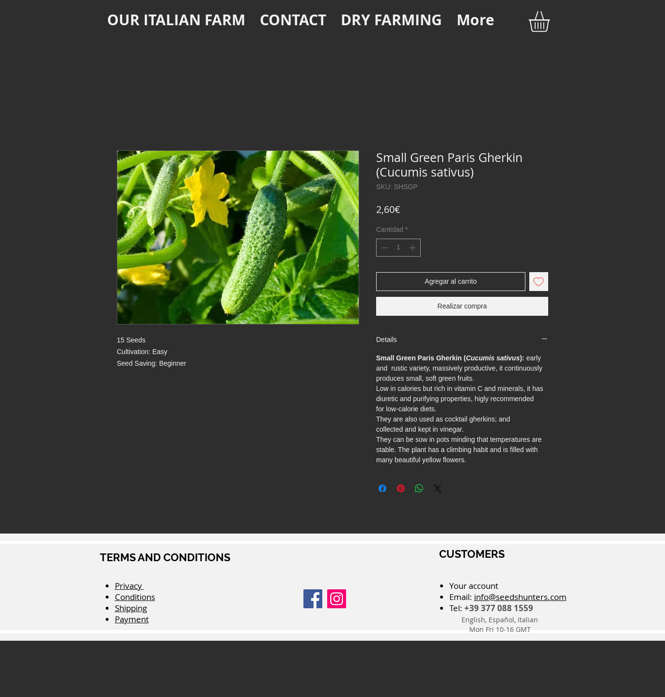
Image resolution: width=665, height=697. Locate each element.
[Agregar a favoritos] (538, 281)
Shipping (131, 608)
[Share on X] (437, 488)
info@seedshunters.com (520, 596)
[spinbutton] (398, 247)
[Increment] (413, 247)
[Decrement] (384, 247)
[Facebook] (312, 598)
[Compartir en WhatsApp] (419, 488)
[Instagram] (336, 598)
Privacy (129, 585)
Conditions (135, 596)
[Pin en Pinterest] (401, 488)
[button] (551, 21)
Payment (132, 619)
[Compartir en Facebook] (382, 488)
